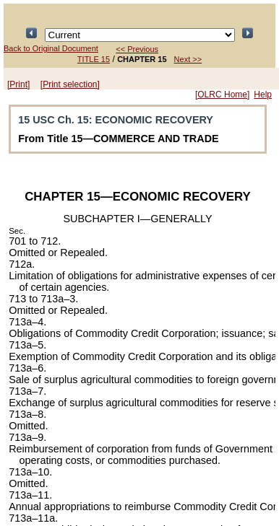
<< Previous (137, 49)
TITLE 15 (93, 59)
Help (263, 94)
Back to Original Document (51, 48)
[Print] (18, 84)
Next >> (188, 59)
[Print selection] (70, 84)
